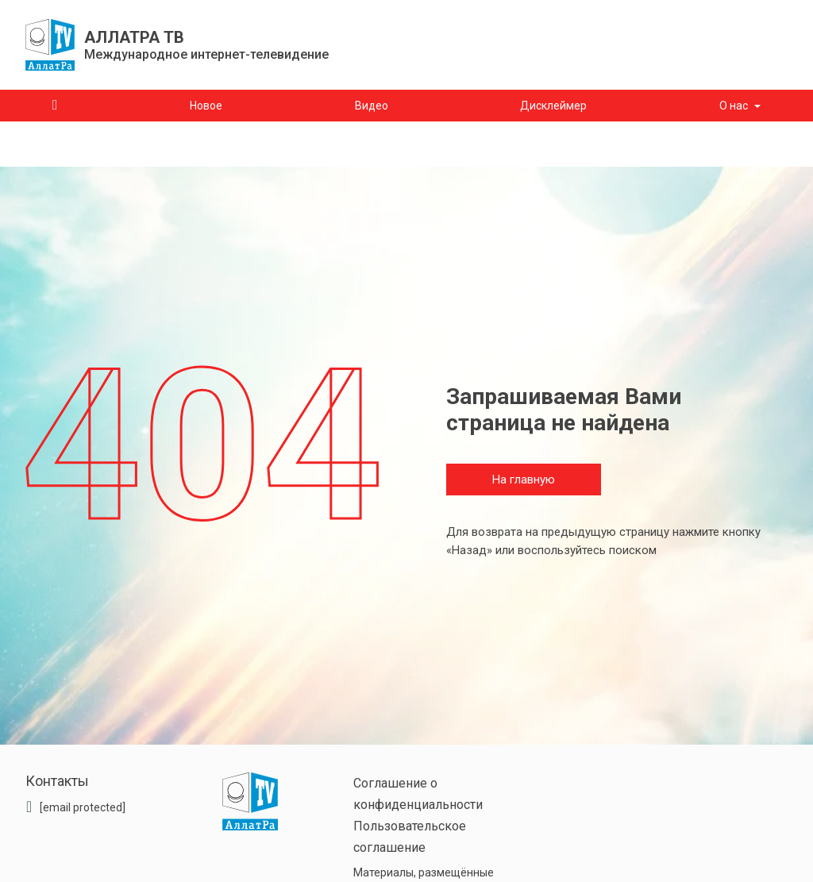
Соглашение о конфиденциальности (418, 794)
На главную (523, 479)
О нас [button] (733, 105)
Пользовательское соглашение (409, 836)
